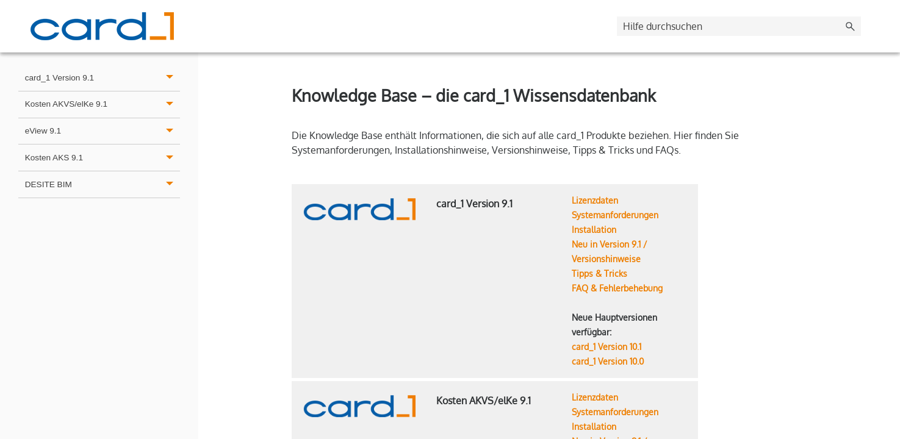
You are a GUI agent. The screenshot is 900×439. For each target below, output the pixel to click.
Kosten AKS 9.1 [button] (102, 158)
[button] (850, 26)
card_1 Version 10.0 (608, 361)
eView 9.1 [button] (102, 131)
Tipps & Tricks (599, 273)
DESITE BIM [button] (102, 184)
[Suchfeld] (739, 26)
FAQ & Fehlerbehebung (617, 288)
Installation (594, 229)
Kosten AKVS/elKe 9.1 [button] (102, 104)
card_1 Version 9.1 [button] (102, 78)
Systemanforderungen (615, 215)
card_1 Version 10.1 (606, 346)
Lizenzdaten (595, 200)
